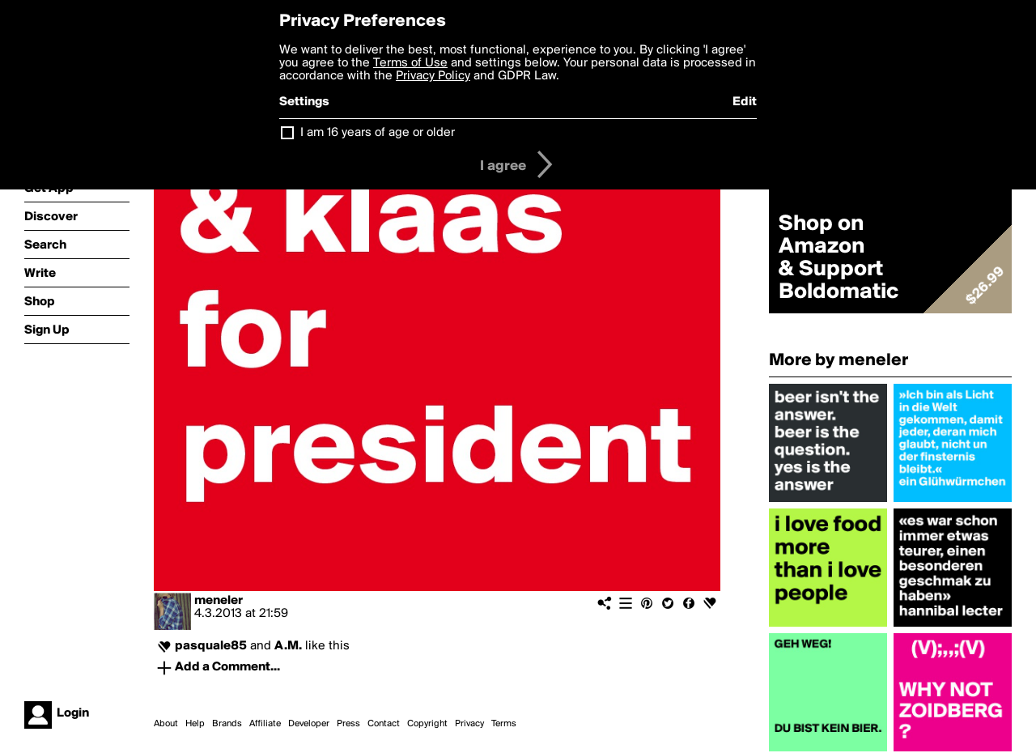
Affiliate (265, 724)
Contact (383, 724)
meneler (218, 600)
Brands (227, 724)
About (166, 724)
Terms (503, 724)
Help (195, 724)
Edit (744, 102)
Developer (308, 724)
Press (348, 724)
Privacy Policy (433, 76)
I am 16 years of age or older (377, 132)
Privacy (469, 724)
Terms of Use (410, 63)
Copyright (427, 724)
